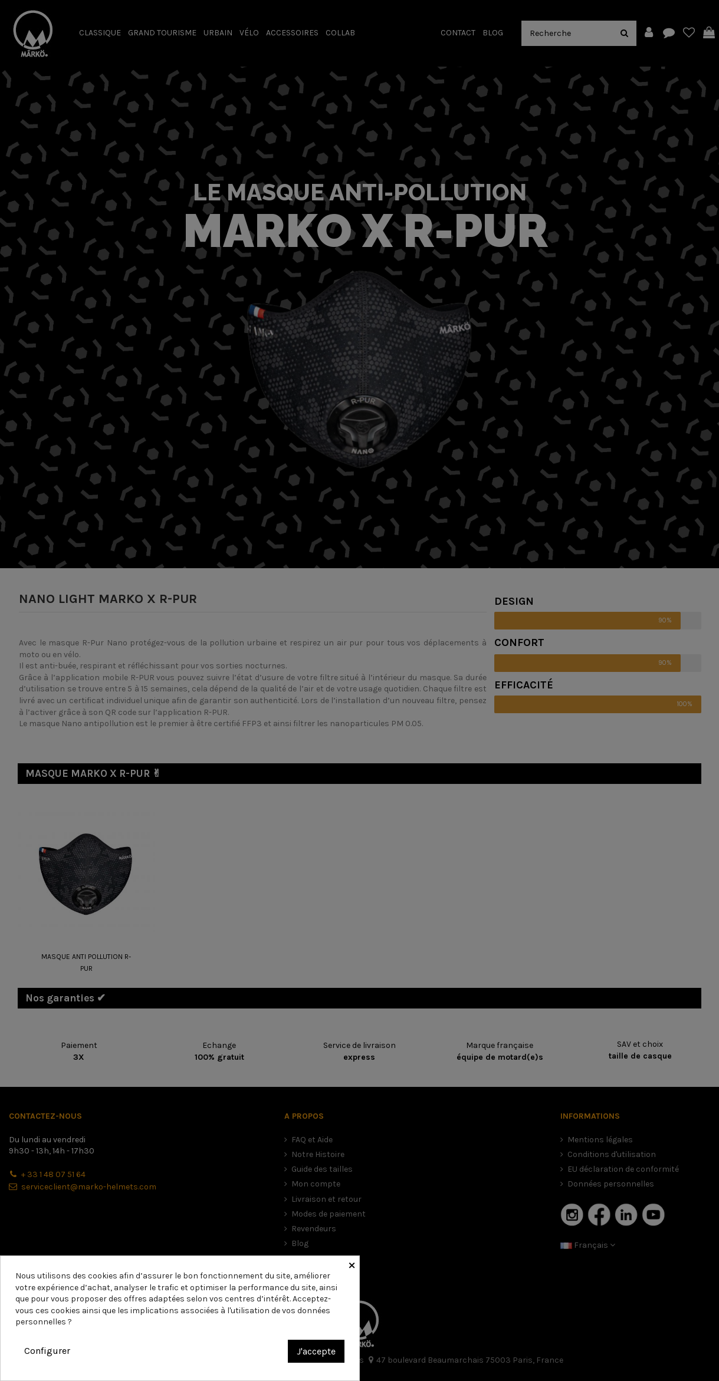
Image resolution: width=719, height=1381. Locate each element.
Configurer (47, 1350)
